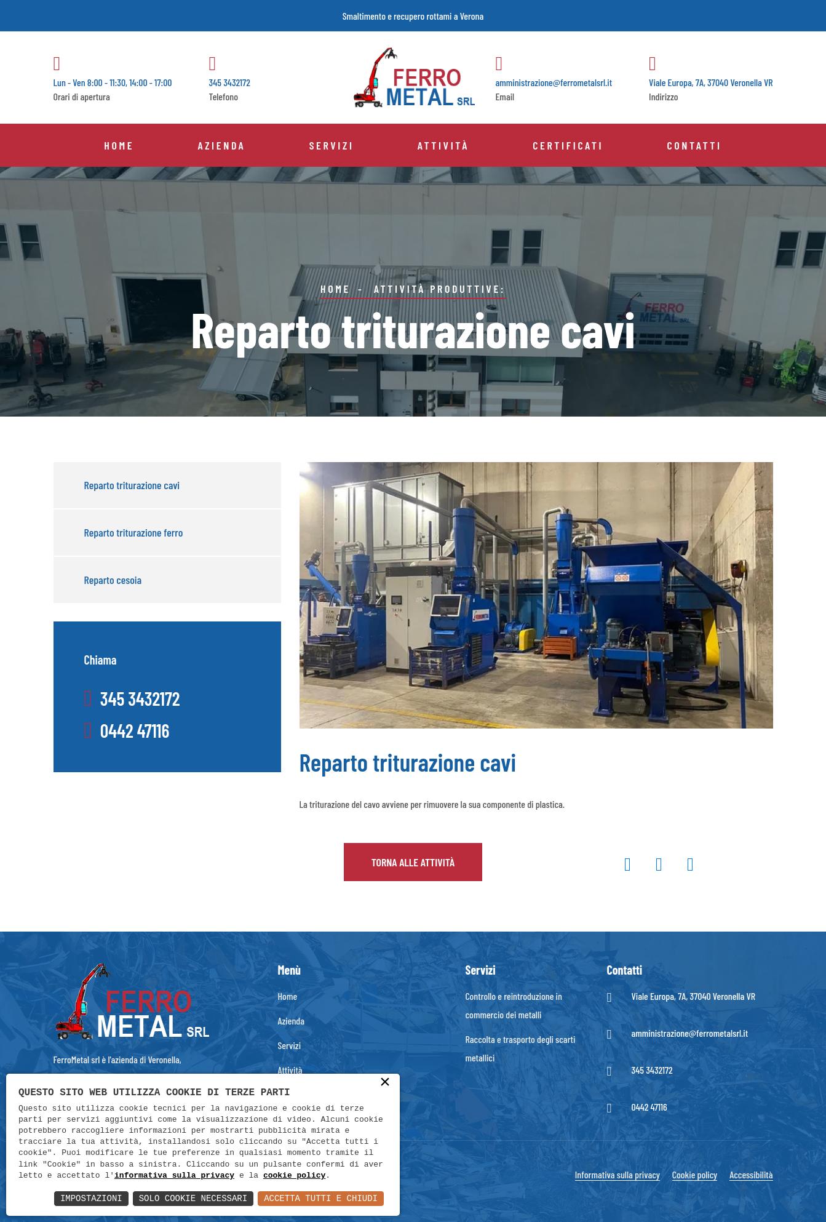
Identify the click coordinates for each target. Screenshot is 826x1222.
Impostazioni (91, 1198)
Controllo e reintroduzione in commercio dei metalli (514, 1005)
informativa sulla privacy (174, 1175)
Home (119, 145)
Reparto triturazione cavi (132, 485)
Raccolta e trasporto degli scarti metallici (521, 1048)
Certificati (568, 145)
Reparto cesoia (113, 579)
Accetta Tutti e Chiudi (321, 1198)
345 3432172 (652, 1070)
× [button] (385, 1083)
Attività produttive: (440, 288)
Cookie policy (694, 1174)
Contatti (694, 145)
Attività (443, 145)
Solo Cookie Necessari (193, 1198)
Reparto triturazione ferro (133, 532)
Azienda (221, 145)
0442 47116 (649, 1106)
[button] (627, 867)
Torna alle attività (413, 862)
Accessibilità (750, 1174)
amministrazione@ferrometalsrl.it (690, 1033)
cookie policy (294, 1175)
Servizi (331, 145)
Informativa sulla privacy (617, 1174)
